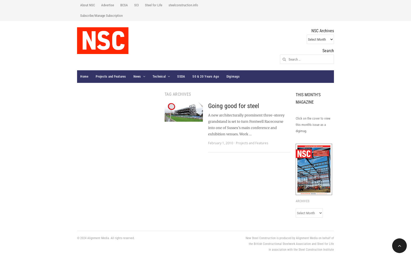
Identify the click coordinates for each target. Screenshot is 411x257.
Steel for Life (153, 5)
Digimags (233, 76)
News (137, 76)
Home (84, 76)
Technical (159, 76)
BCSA (124, 5)
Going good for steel (233, 106)
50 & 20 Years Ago (205, 76)
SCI (136, 5)
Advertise (107, 5)
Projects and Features (111, 76)
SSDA (181, 76)
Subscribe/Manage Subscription (101, 16)
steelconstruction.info (183, 5)
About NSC (87, 5)
